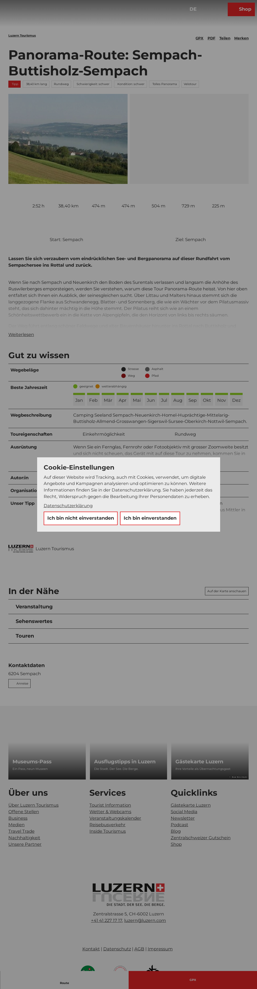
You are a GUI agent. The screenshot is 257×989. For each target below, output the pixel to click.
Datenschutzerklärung (68, 505)
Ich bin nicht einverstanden (80, 518)
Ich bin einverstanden (150, 518)
